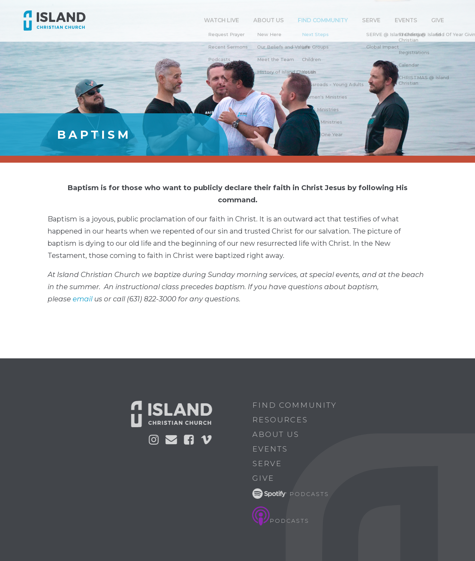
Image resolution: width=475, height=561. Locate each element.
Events (417, 20)
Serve (391, 20)
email (82, 299)
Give (441, 20)
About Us (277, 434)
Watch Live (269, 20)
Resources (282, 419)
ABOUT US (307, 20)
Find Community (352, 20)
